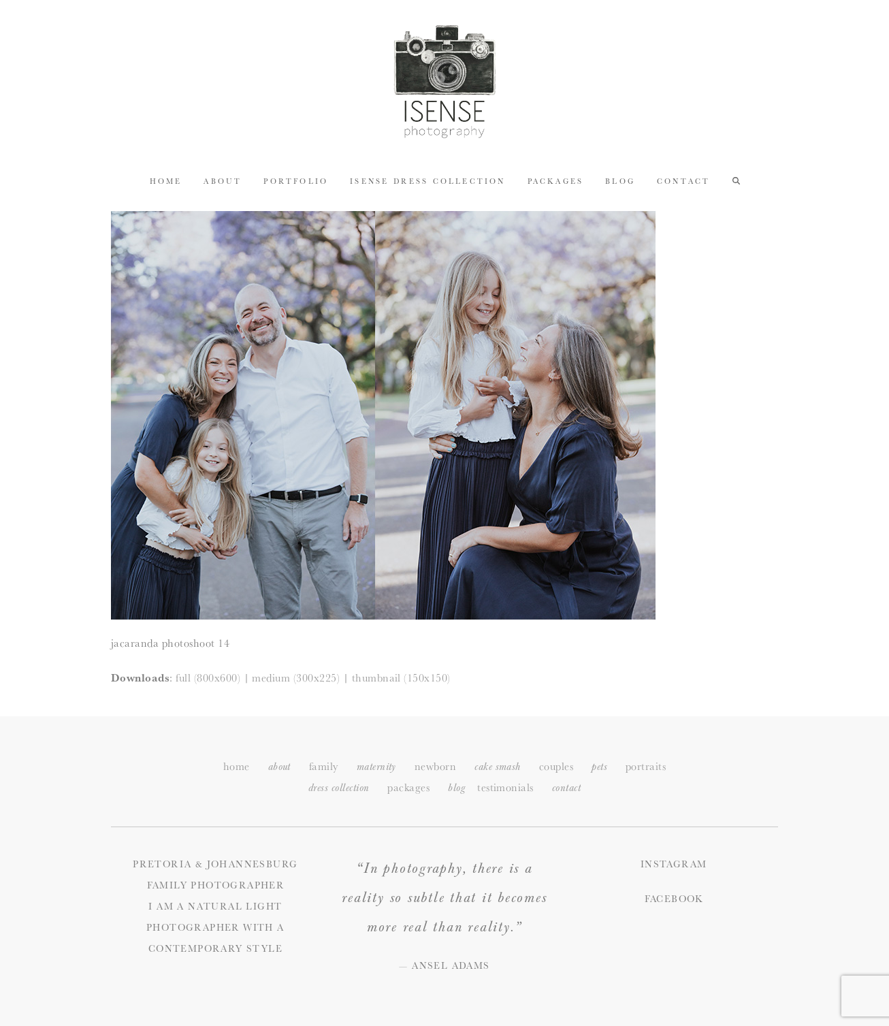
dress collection (339, 788)
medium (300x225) (296, 678)
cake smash (497, 766)
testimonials (505, 787)
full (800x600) (208, 678)
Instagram (674, 864)
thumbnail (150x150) (401, 678)
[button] (736, 180)
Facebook (674, 899)
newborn (435, 766)
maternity (376, 766)
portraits (646, 766)
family (323, 766)
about (279, 766)
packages (408, 787)
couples (556, 766)
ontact (566, 788)
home (236, 766)
